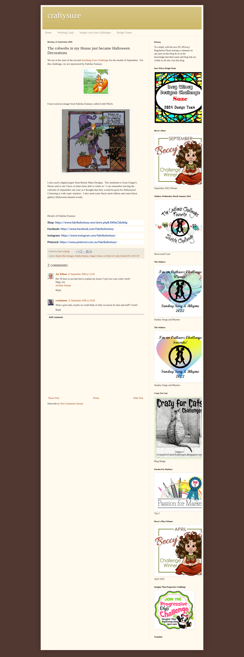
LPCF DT (135, 256)
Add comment (56, 317)
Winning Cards (65, 32)
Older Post (138, 398)
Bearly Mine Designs (65, 256)
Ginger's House (96, 256)
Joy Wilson (61, 274)
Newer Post (53, 398)
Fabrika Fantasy (81, 256)
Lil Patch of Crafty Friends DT (117, 256)
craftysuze (64, 15)
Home (48, 32)
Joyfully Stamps (63, 285)
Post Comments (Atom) (71, 403)
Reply (58, 290)
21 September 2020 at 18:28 (81, 300)
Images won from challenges (95, 32)
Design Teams (124, 32)
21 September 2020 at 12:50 (81, 274)
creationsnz (61, 300)
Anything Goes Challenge (94, 60)
